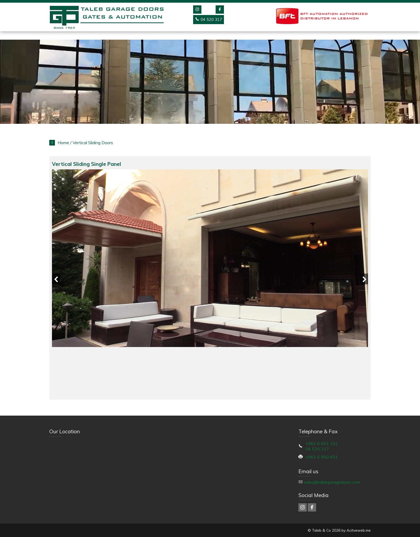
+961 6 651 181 (321, 443)
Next (364, 279)
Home (63, 142)
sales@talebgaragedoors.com (332, 482)
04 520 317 (317, 449)
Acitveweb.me (359, 530)
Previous (56, 279)
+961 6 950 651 (321, 457)
